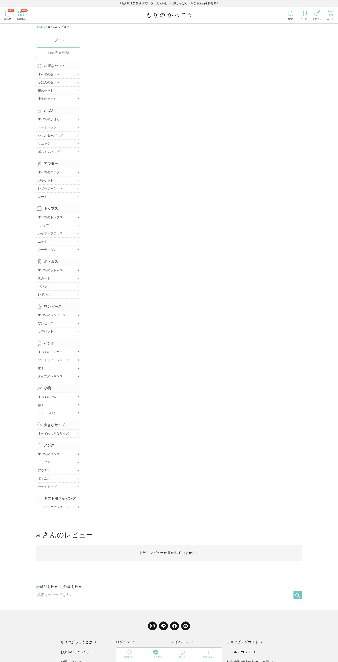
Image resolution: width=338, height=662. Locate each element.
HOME (41, 26)
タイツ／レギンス (49, 355)
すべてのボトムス (49, 256)
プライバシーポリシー (189, 597)
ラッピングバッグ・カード (55, 479)
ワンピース (45, 306)
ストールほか (46, 390)
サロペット (45, 313)
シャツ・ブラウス (49, 222)
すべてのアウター (49, 165)
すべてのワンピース (51, 298)
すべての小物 (46, 375)
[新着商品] (21, 15)
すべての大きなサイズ (52, 409)
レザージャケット (49, 180)
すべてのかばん (48, 116)
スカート (43, 264)
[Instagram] (152, 560)
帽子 (40, 382)
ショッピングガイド (242, 577)
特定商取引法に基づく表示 (248, 597)
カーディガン (46, 236)
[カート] (330, 15)
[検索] (290, 15)
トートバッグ (46, 123)
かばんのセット (48, 81)
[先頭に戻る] (209, 655)
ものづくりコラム (130, 587)
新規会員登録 (58, 52)
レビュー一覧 (126, 597)
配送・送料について (187, 587)
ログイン (58, 40)
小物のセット (46, 96)
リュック (43, 138)
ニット (42, 229)
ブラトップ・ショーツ (52, 340)
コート (42, 187)
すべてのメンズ (48, 429)
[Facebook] (174, 560)
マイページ (180, 577)
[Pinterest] (185, 560)
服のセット (45, 89)
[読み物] (7, 15)
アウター (43, 444)
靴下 (40, 348)
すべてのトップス (49, 207)
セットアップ (46, 459)
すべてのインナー (49, 333)
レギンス (43, 279)
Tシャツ (43, 214)
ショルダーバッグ (49, 130)
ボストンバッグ (48, 145)
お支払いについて (74, 587)
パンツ (42, 271)
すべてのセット (48, 74)
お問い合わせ (71, 597)
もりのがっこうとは (76, 577)
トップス (43, 437)
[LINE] (163, 560)
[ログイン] (317, 15)
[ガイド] (303, 15)
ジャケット (45, 172)
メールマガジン (239, 587)
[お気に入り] (129, 655)
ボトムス (43, 451)
